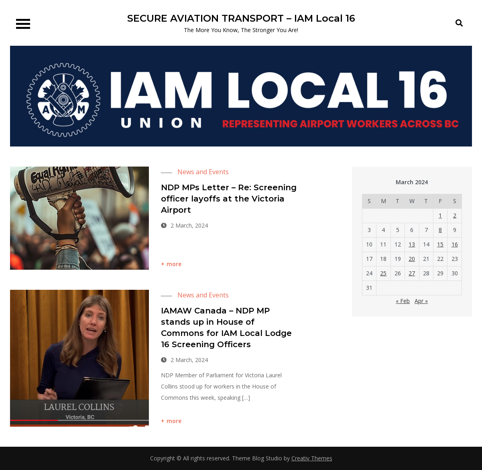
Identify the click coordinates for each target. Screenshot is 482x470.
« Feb (403, 301)
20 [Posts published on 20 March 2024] (412, 258)
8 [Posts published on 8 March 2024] (440, 230)
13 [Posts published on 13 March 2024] (412, 244)
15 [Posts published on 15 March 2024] (440, 244)
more (174, 264)
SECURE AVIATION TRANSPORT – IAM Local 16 (241, 18)
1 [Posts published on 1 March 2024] (440, 215)
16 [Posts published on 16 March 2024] (454, 244)
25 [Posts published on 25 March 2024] (383, 273)
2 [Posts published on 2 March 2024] (454, 215)
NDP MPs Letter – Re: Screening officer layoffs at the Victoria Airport (229, 199)
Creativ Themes (311, 458)
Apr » (421, 301)
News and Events (203, 171)
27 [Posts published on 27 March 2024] (412, 273)
